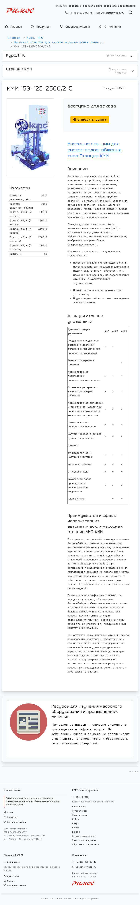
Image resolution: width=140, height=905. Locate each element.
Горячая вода (80, 815)
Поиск (8, 881)
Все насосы (80, 796)
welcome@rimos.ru (110, 12)
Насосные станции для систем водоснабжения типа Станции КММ (94, 149)
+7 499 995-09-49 (79, 12)
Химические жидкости (84, 840)
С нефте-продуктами (83, 836)
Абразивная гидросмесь (85, 844)
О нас (8, 812)
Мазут (75, 823)
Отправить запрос (90, 119)
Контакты (10, 817)
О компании (110, 26)
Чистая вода (79, 806)
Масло (75, 827)
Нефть (75, 819)
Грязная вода (80, 810)
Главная (13, 26)
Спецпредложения (75, 26)
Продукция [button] (41, 26)
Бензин (76, 831)
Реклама (133, 771)
